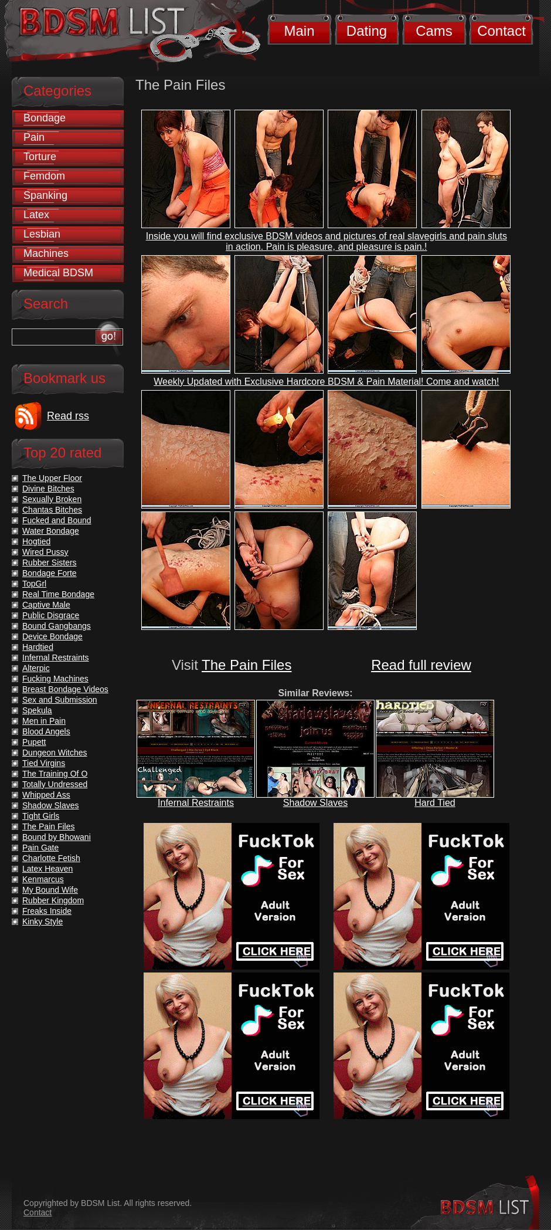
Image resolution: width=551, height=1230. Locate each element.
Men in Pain (44, 721)
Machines (46, 253)
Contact (501, 31)
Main (299, 31)
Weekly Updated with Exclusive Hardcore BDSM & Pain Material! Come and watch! (326, 382)
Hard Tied (434, 803)
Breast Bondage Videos (65, 689)
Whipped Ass (46, 794)
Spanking (45, 195)
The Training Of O (54, 773)
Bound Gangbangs (56, 626)
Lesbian (41, 234)
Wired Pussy (45, 552)
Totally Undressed (54, 784)
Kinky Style (42, 921)
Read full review (421, 665)
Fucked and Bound (56, 520)
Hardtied (37, 647)
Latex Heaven (47, 868)
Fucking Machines (55, 678)
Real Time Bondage (58, 594)
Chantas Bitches (52, 509)
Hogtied (36, 541)
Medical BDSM (58, 273)
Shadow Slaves (315, 803)
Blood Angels (46, 731)
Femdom (44, 176)
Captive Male (46, 604)
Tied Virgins (43, 763)
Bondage (44, 118)
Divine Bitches (48, 488)
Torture (39, 156)
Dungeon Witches (54, 752)
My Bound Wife (50, 889)
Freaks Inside (47, 911)
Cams (434, 31)
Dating (366, 31)
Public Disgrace (50, 615)
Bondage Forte (49, 573)
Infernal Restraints (196, 803)
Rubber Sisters (49, 562)
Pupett (34, 742)
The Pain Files (246, 665)
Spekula (37, 710)
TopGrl (34, 583)
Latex (36, 215)
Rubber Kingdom (53, 900)
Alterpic (36, 668)
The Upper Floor (52, 478)
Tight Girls (40, 816)
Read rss (68, 416)
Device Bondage (52, 636)
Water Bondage (50, 531)
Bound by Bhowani (56, 837)
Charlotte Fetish (51, 858)
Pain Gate (40, 847)
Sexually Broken (51, 499)
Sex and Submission (59, 699)
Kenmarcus (43, 879)
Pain (34, 137)
